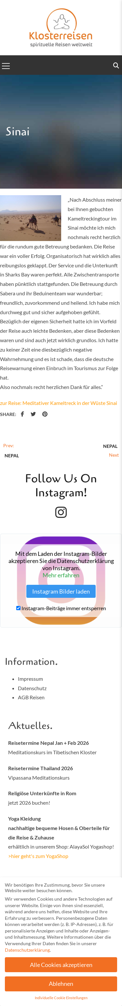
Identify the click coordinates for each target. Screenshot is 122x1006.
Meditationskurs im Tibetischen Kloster (52, 752)
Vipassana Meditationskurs (39, 777)
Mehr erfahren (61, 575)
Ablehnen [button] (61, 985)
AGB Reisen (31, 697)
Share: (8, 414)
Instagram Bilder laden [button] (61, 591)
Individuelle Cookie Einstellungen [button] (61, 1000)
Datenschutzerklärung (27, 951)
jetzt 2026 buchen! (29, 802)
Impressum (30, 679)
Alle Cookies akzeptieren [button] (61, 966)
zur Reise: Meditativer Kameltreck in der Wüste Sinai (58, 403)
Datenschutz (32, 688)
